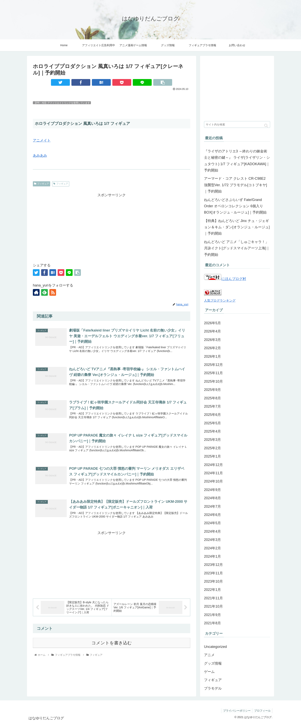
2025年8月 (212, 398)
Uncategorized (215, 647)
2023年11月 (213, 573)
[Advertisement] (111, 225)
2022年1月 (212, 590)
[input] (237, 124)
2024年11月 (213, 473)
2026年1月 (212, 356)
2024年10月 (213, 481)
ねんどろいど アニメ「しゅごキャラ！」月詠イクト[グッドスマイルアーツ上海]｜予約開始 (237, 248)
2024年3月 (212, 540)
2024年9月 (212, 490)
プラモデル (213, 688)
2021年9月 (212, 615)
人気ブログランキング (219, 300)
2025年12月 (213, 365)
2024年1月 (212, 556)
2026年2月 (212, 348)
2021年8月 (212, 623)
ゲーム (209, 672)
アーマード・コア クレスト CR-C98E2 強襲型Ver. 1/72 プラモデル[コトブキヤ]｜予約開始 (235, 185)
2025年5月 (212, 423)
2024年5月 (212, 523)
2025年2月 (212, 448)
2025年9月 (212, 390)
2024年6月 (212, 515)
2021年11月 (213, 598)
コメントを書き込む (111, 644)
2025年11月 (213, 373)
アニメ (209, 655)
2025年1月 (212, 456)
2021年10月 (213, 606)
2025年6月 (212, 415)
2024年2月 (212, 548)
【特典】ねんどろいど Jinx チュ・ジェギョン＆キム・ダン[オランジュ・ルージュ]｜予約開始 (237, 227)
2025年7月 (212, 406)
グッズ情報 (213, 663)
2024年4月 (212, 531)
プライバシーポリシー (236, 710)
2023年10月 (213, 581)
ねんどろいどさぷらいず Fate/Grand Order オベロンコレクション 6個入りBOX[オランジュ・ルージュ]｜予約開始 (235, 206)
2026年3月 (212, 340)
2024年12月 (213, 465)
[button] (266, 125)
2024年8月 (212, 498)
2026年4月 (212, 331)
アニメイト (42, 140)
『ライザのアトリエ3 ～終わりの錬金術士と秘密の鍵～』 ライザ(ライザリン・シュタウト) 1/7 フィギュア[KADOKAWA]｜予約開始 (237, 160)
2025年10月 (213, 381)
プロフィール (262, 710)
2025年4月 (212, 431)
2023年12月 (213, 565)
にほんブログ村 (225, 279)
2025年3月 (212, 440)
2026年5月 (212, 323)
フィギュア (41, 183)
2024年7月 (212, 506)
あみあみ (40, 155)
